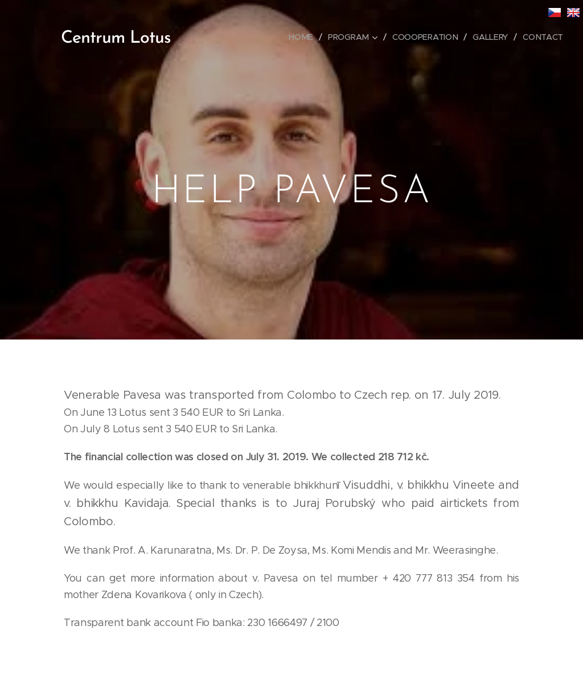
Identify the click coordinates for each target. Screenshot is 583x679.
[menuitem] (303, 37)
